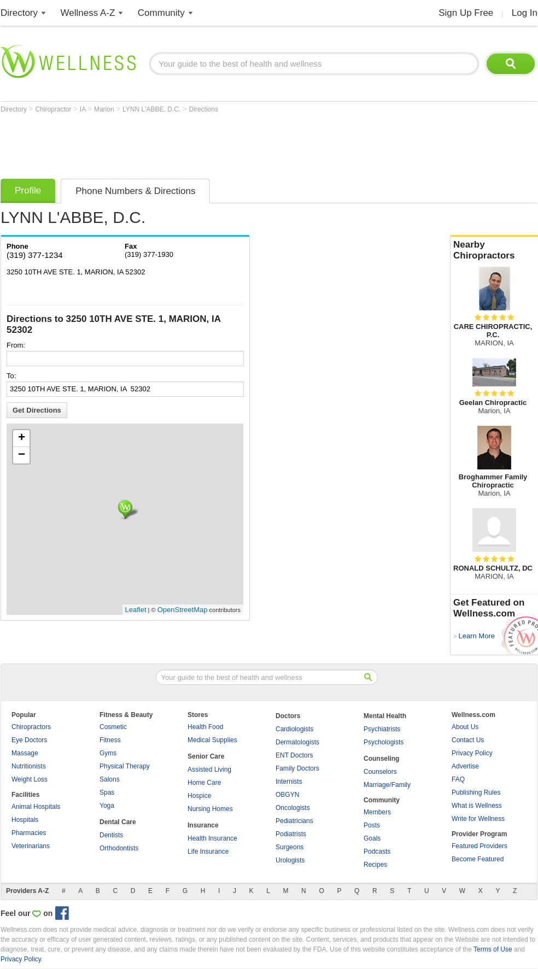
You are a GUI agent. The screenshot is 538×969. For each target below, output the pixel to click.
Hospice (199, 796)
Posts (372, 825)
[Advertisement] (200, 143)
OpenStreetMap (182, 610)
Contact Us (468, 740)
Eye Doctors (29, 740)
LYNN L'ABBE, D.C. (152, 109)
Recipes (375, 864)
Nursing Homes (210, 809)
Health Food (205, 727)
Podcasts (377, 851)
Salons (110, 779)
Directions (203, 109)
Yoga (107, 805)
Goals (372, 838)
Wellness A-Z (88, 13)
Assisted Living (209, 769)
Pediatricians (294, 821)
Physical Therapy (125, 766)
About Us (465, 727)
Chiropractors (31, 727)
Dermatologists (297, 742)
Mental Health (385, 716)
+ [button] (21, 438)
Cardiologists (294, 729)
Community (161, 13)
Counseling (381, 758)
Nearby (494, 250)
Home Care (204, 782)
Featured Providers (479, 846)
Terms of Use (492, 949)
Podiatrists (291, 834)
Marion (105, 109)
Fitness (110, 740)
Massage (24, 753)
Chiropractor (54, 109)
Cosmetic (113, 727)
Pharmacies (28, 833)
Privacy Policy (472, 753)
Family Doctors (297, 768)
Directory (19, 13)
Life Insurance (208, 851)
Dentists (111, 835)
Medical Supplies (212, 740)
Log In (524, 13)
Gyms (108, 753)
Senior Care (206, 756)
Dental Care (118, 822)
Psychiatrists (382, 729)
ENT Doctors (294, 755)
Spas (107, 792)
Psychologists (384, 742)
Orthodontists (119, 848)
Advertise (465, 766)
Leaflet (136, 610)
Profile (28, 190)
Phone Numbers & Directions (135, 191)
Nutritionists (28, 766)
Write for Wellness (478, 819)
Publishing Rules (476, 792)
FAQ (458, 779)
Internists (289, 781)
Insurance (203, 825)
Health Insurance (212, 838)
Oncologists (293, 808)
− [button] (21, 455)
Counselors (380, 772)
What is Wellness (477, 805)
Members (377, 812)
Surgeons (289, 847)
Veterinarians (30, 846)
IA (83, 109)
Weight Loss (29, 779)
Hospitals (24, 820)
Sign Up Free (465, 13)
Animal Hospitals (35, 807)
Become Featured (478, 859)
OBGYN (287, 794)
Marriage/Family (387, 785)
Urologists (290, 860)
